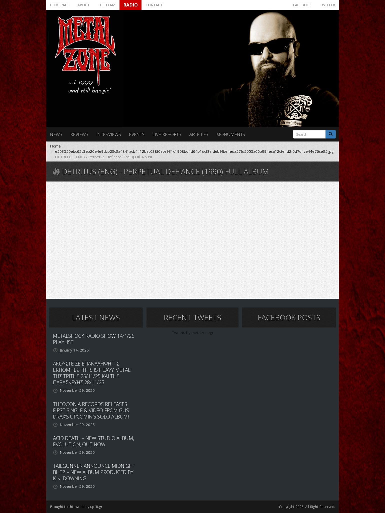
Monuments (230, 134)
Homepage (60, 4)
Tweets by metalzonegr (193, 332)
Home (55, 146)
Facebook (302, 4)
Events (136, 134)
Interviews (108, 134)
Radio (130, 5)
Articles (198, 134)
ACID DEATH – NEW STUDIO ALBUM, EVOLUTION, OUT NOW (93, 441)
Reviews (79, 134)
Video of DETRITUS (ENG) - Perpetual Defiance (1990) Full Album (192, 239)
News (56, 134)
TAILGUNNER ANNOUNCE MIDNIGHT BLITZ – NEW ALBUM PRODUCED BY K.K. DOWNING (94, 472)
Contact (154, 4)
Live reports (166, 134)
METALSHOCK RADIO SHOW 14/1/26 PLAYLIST (93, 339)
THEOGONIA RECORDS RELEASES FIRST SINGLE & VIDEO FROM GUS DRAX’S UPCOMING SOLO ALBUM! (91, 410)
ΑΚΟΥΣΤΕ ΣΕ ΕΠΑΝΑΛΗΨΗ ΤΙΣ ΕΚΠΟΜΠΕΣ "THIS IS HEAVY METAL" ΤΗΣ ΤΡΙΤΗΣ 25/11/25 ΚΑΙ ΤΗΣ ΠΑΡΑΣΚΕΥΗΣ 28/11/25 (92, 373)
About (84, 4)
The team (106, 4)
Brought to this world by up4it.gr (76, 506)
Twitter (327, 4)
